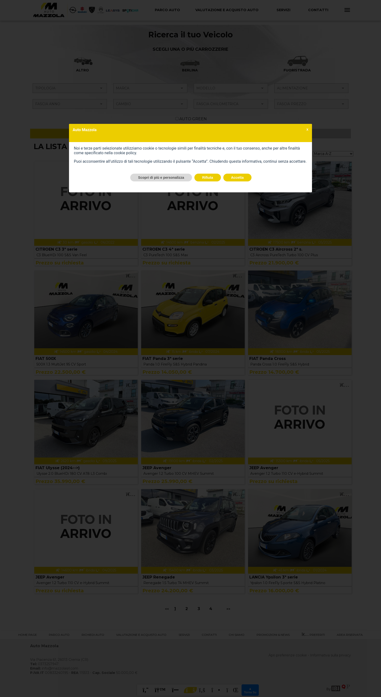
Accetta (237, 177)
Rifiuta (207, 177)
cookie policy (125, 153)
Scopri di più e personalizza (161, 177)
